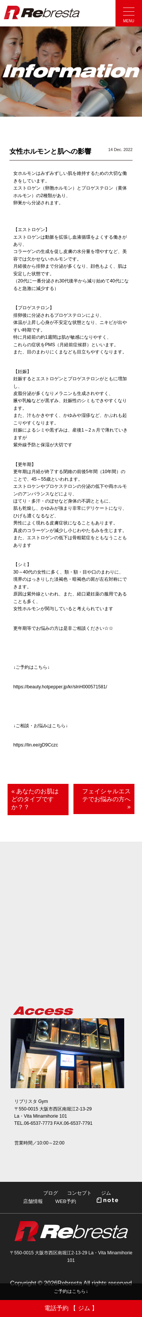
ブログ (50, 1193)
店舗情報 (33, 1201)
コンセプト (79, 1193)
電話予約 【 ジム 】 (71, 1308)
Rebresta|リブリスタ (42, 12)
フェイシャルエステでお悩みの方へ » (106, 799)
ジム (106, 1193)
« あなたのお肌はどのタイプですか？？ (35, 799)
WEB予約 (65, 1201)
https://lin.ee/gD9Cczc (35, 745)
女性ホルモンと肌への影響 (50, 151)
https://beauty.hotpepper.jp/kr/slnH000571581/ (60, 686)
